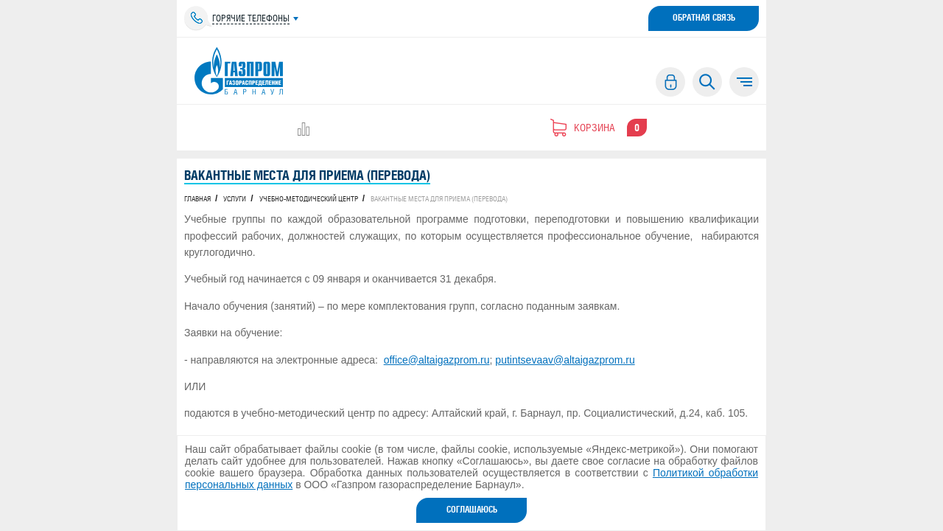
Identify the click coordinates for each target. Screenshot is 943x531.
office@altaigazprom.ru (437, 360)
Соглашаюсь (471, 509)
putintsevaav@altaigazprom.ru (564, 360)
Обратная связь (704, 18)
